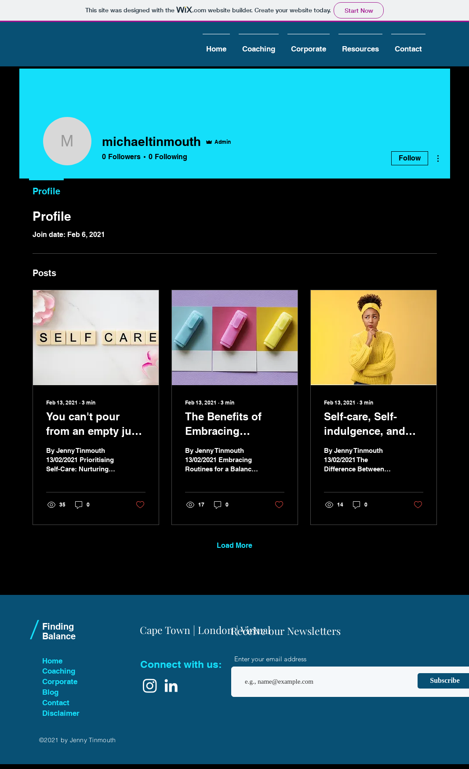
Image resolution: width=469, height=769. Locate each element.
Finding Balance (59, 631)
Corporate (59, 681)
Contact (55, 702)
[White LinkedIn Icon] (171, 685)
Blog (50, 692)
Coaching (58, 671)
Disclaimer (61, 713)
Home (52, 660)
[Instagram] (150, 685)
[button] (258, 45)
